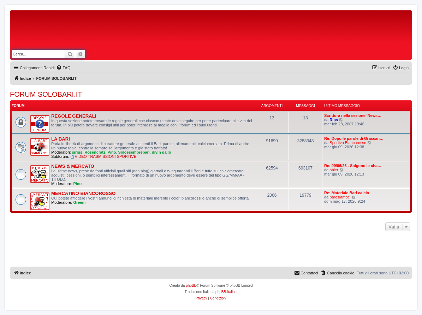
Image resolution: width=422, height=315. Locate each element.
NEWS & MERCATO (72, 166)
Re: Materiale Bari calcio (346, 193)
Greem (79, 202)
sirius (77, 152)
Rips (333, 120)
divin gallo (161, 152)
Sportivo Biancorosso (347, 143)
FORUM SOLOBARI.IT (46, 94)
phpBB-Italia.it (226, 292)
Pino (112, 152)
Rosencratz (94, 152)
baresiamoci (339, 197)
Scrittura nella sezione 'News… (352, 115)
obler (333, 170)
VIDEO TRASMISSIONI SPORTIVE (103, 156)
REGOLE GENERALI (73, 116)
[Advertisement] (254, 31)
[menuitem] (63, 68)
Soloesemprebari (134, 152)
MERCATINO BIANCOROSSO (83, 193)
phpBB (191, 285)
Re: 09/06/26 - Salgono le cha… (352, 166)
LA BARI (60, 139)
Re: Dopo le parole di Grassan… (354, 138)
